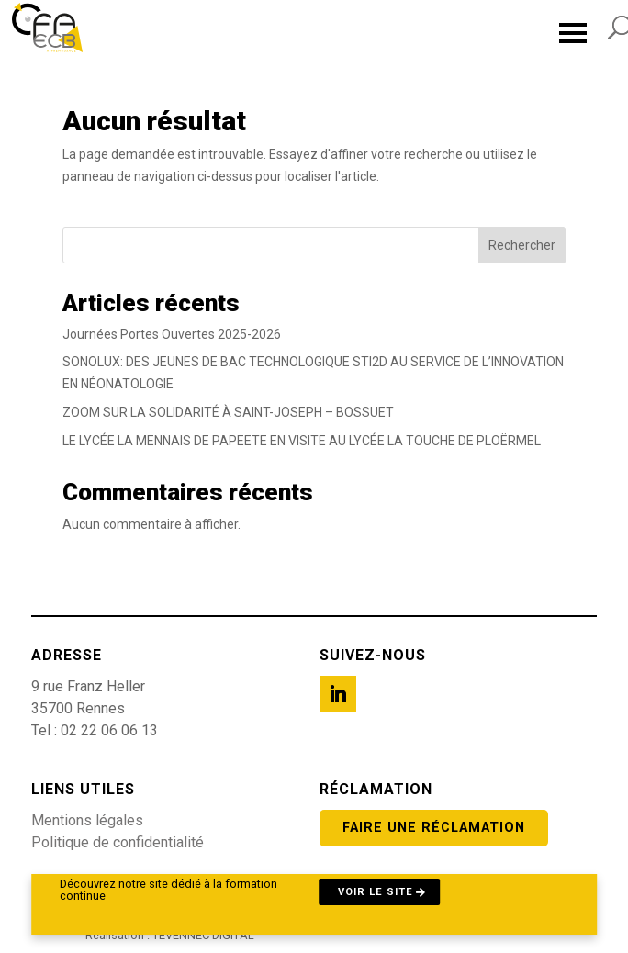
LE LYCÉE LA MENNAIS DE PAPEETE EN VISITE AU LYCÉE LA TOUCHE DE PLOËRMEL (301, 440)
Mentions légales (87, 820)
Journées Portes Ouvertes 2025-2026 (171, 334)
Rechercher (521, 245)
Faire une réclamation (433, 827)
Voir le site (375, 892)
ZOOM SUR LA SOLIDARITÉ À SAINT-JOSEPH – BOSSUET (228, 412)
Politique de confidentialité (117, 842)
